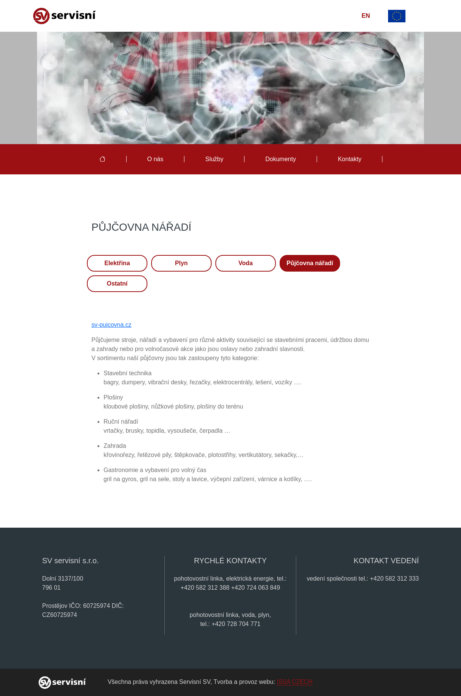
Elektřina (117, 263)
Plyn (181, 263)
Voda (245, 263)
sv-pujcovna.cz (111, 325)
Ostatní (117, 283)
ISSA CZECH (294, 682)
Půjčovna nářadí (309, 263)
